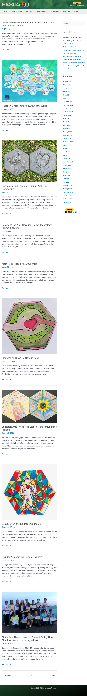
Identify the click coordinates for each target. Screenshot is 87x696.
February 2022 (67, 131)
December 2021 (68, 138)
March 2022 (67, 128)
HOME (6, 11)
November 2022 (68, 108)
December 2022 (68, 105)
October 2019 (67, 198)
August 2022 (67, 118)
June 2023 (66, 98)
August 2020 (67, 172)
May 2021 (66, 155)
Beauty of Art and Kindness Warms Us (22, 523)
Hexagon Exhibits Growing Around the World (25, 105)
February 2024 (67, 88)
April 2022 (66, 125)
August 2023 (67, 95)
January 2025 (67, 85)
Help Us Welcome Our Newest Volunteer (23, 557)
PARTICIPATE (16, 11)
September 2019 (68, 202)
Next (54, 676)
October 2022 (67, 111)
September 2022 (68, 115)
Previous (6, 676)
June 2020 (66, 178)
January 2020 (67, 192)
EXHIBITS (64, 11)
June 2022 (66, 121)
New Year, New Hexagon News (73, 38)
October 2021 (67, 141)
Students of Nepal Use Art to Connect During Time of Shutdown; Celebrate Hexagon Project (28, 639)
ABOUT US (29, 11)
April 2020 (66, 185)
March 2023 (67, 101)
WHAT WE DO (41, 11)
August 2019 (67, 205)
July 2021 (66, 152)
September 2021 (68, 145)
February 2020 (67, 188)
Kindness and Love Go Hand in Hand (21, 358)
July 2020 (66, 175)
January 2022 (67, 135)
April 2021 (66, 158)
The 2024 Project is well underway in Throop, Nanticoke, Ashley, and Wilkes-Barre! (73, 44)
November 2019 (68, 195)
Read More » (6, 49)
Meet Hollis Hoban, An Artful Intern (20, 263)
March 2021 (67, 162)
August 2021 (67, 148)
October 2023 (67, 91)
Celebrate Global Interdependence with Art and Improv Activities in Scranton (27, 24)
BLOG (73, 11)
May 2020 (66, 182)
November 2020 (68, 165)
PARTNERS (53, 11)
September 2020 (68, 168)
